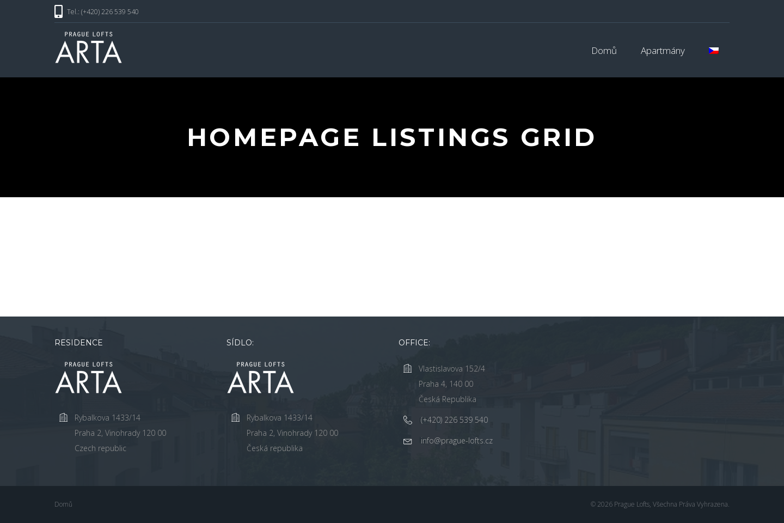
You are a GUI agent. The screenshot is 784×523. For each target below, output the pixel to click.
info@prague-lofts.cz (457, 440)
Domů (604, 50)
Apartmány (663, 50)
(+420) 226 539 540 (454, 420)
